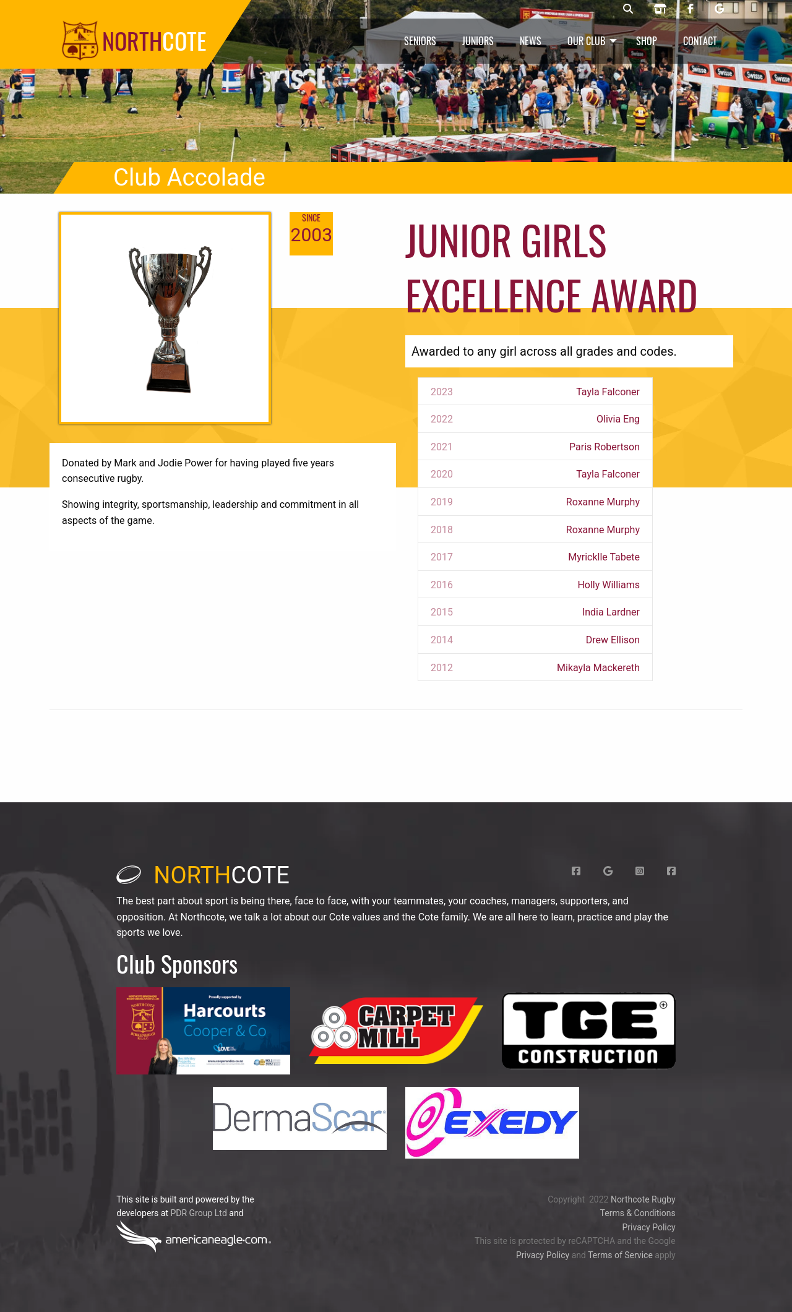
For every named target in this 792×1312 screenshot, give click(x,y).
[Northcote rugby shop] (660, 9)
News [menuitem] (530, 40)
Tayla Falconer (608, 392)
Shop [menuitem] (646, 40)
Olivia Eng (618, 419)
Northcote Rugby (643, 1199)
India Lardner (611, 612)
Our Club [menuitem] (586, 40)
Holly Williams (608, 585)
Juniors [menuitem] (478, 40)
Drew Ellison (613, 640)
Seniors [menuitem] (420, 40)
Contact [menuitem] (700, 40)
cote (203, 875)
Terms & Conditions (638, 1213)
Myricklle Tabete (604, 557)
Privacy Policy (648, 1227)
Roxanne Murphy (603, 502)
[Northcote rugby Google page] (719, 9)
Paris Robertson (604, 447)
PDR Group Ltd (198, 1213)
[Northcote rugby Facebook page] (690, 9)
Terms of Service (620, 1255)
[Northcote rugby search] (628, 9)
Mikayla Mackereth (598, 668)
